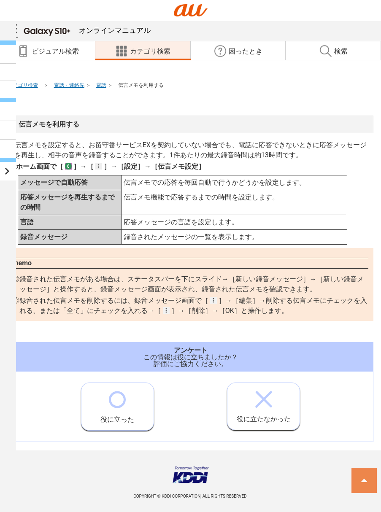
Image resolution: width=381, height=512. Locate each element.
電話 (101, 85)
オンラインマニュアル (87, 30)
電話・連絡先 (69, 85)
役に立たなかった (264, 403)
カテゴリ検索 (23, 85)
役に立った (117, 403)
